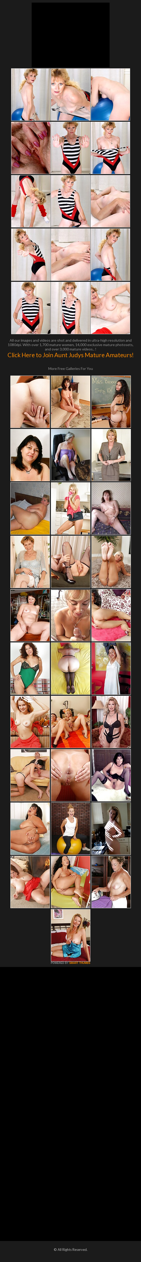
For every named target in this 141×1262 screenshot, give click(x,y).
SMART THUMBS (79, 963)
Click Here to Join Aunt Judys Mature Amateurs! (71, 354)
